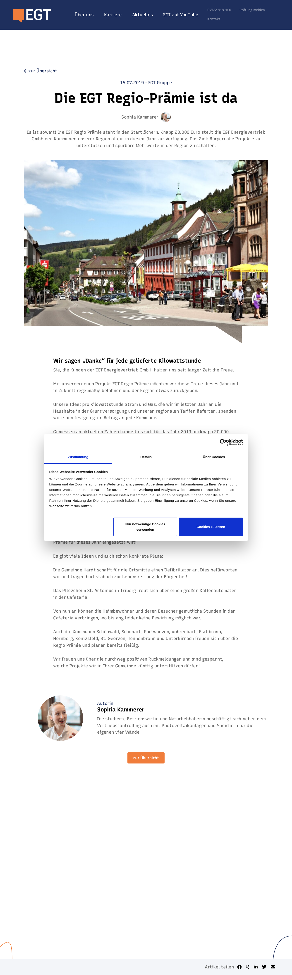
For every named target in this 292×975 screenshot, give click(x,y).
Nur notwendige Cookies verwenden (145, 526)
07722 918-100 (219, 10)
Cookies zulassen (210, 527)
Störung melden (252, 10)
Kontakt (213, 19)
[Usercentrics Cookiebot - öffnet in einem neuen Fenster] (223, 442)
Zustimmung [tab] (78, 457)
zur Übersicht (146, 757)
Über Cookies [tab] (214, 457)
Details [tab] (146, 457)
